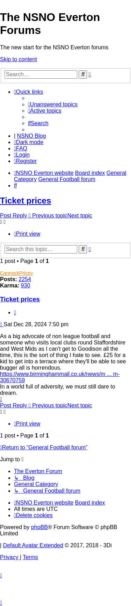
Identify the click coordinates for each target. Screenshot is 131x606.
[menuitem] (53, 104)
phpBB (39, 527)
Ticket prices (25, 200)
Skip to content (18, 59)
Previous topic (49, 216)
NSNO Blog (31, 136)
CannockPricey (16, 273)
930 (25, 285)
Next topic (79, 216)
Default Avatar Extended (33, 545)
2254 (25, 279)
